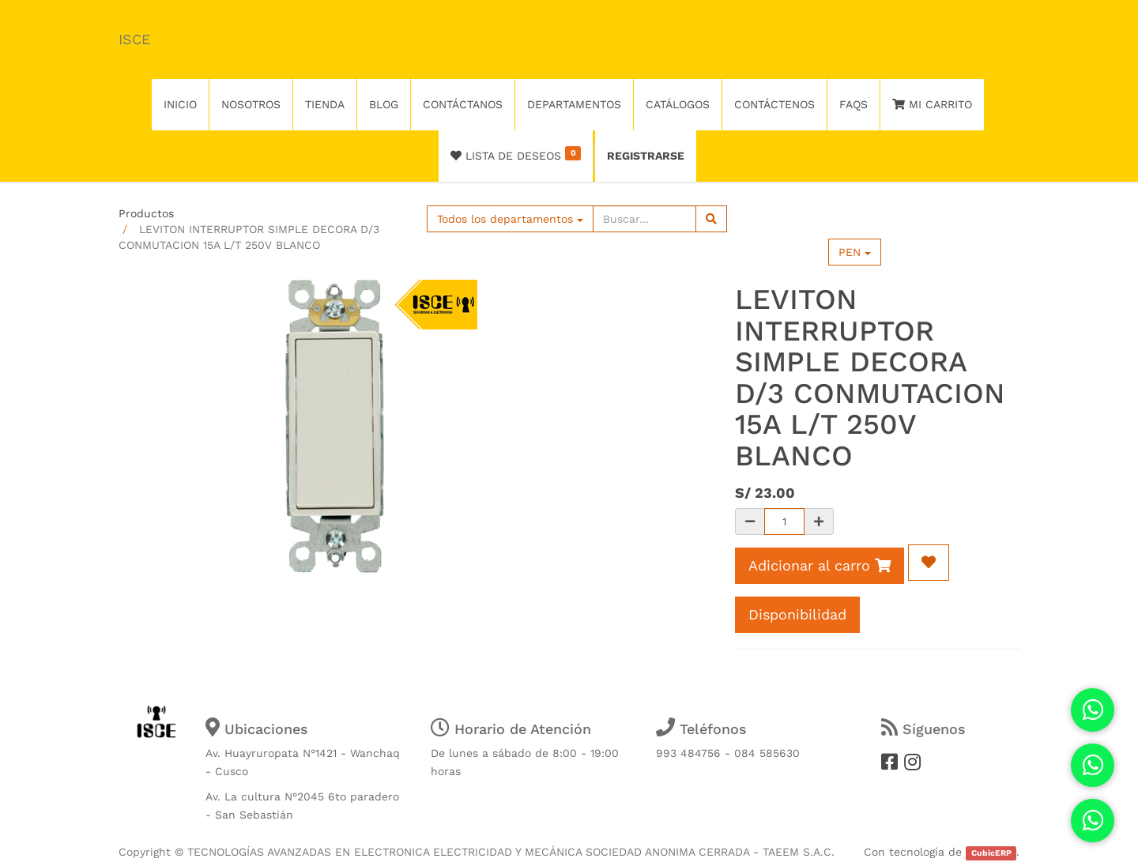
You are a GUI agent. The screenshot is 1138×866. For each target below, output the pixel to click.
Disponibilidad (797, 614)
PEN (854, 252)
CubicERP (991, 853)
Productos (146, 213)
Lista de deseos (515, 154)
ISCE (134, 39)
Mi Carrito (932, 104)
